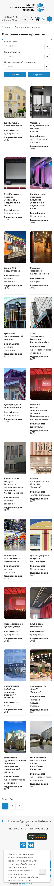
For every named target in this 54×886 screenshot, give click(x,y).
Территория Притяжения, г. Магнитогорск (12, 558)
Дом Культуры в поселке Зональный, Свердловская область (12, 200)
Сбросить (39, 74)
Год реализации (12, 52)
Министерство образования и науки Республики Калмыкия (38, 763)
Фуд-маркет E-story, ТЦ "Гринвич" (38, 689)
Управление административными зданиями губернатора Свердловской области (15, 765)
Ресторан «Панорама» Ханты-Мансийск (39, 271)
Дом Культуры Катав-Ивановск (13, 124)
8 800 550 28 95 (10, 17)
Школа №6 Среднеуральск (12, 269)
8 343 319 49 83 (9, 20)
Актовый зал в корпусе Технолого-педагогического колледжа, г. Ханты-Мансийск (13, 485)
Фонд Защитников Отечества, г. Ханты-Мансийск (39, 337)
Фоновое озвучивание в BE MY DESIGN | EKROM (40, 127)
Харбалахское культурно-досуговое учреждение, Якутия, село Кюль (38, 201)
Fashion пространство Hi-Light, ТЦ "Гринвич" (39, 482)
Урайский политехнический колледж (14, 336)
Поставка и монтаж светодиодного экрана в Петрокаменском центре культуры (39, 411)
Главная (6, 27)
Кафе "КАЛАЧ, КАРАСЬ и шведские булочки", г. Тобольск (11, 692)
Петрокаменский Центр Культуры (13, 625)
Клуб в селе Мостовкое (36, 625)
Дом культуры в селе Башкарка (12, 406)
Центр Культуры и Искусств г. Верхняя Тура (39, 558)
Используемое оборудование (20, 62)
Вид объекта (10, 42)
